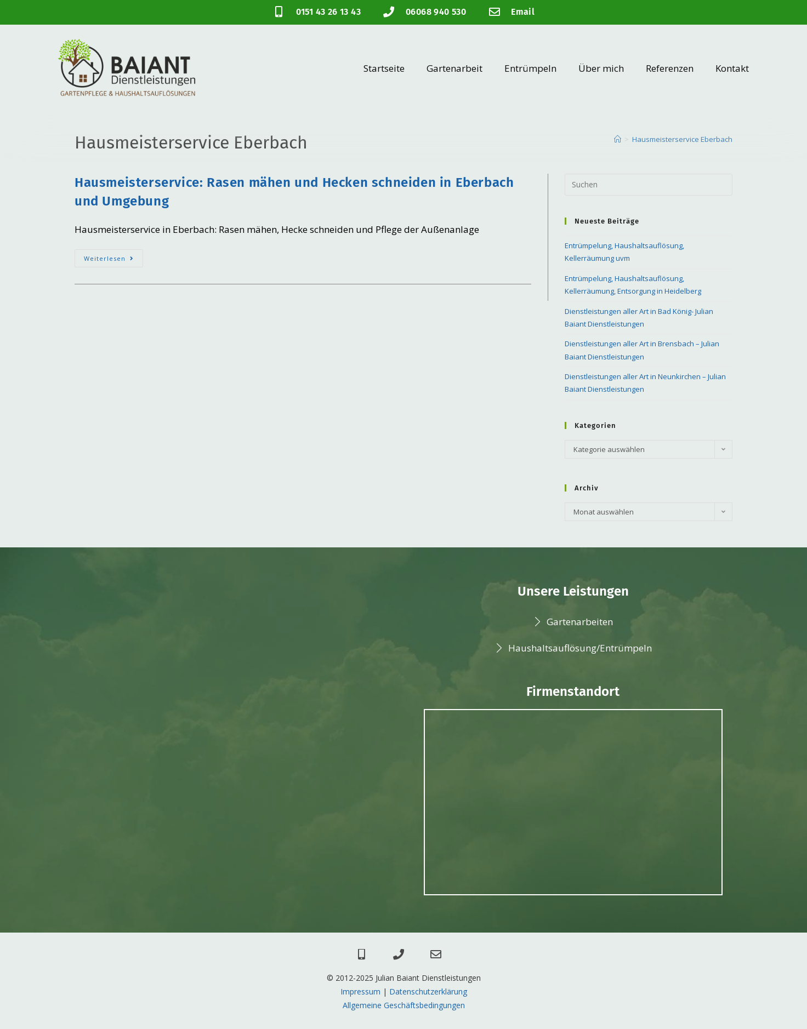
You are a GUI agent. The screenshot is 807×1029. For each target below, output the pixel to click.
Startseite (384, 68)
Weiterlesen (113, 255)
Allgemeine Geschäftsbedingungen (404, 1005)
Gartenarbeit (454, 68)
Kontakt (732, 68)
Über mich (601, 68)
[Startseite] (617, 139)
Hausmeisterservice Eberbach (682, 139)
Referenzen (670, 68)
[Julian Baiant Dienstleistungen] (573, 802)
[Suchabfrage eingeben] (648, 185)
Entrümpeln (530, 68)
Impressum (360, 991)
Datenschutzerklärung (428, 991)
